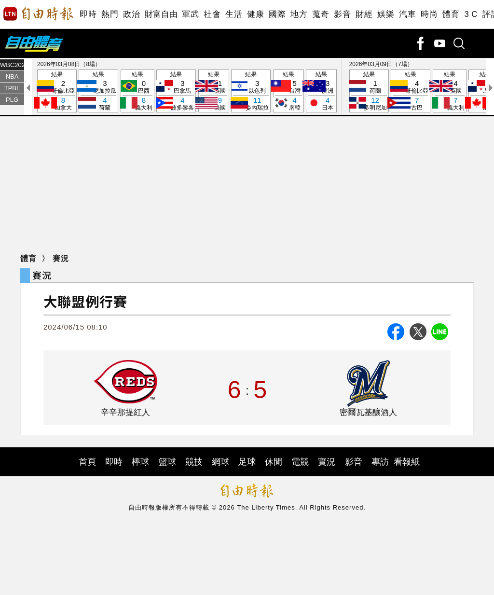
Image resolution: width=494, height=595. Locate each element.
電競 (300, 462)
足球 (247, 462)
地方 (298, 14)
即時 (88, 14)
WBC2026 (12, 65)
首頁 (87, 462)
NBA (12, 76)
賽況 (61, 258)
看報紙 (407, 462)
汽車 (407, 14)
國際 (277, 14)
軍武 (190, 14)
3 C (471, 14)
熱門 (109, 14)
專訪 (380, 462)
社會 (212, 14)
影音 (342, 14)
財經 (364, 14)
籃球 (167, 462)
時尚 (429, 14)
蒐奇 (320, 14)
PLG (12, 99)
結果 (57, 91)
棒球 (140, 462)
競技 (194, 462)
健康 (255, 14)
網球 (220, 462)
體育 (450, 14)
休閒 (273, 462)
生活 (233, 14)
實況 (326, 462)
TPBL (12, 88)
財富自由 (161, 14)
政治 (131, 14)
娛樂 (385, 14)
